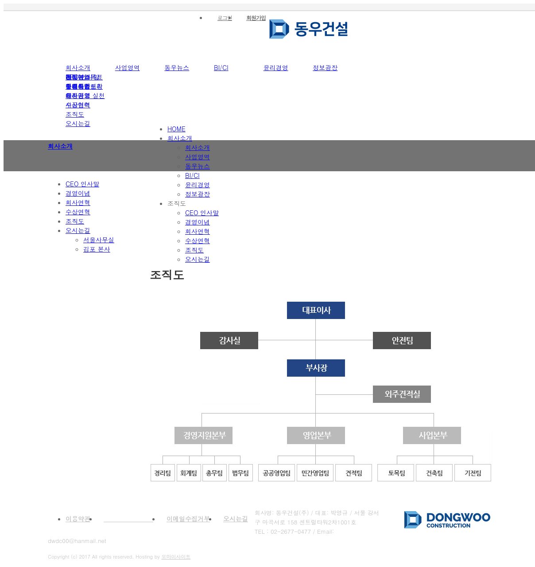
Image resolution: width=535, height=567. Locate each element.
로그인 (224, 17)
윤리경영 (276, 67)
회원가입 (256, 17)
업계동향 (78, 86)
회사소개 (78, 67)
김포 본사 (96, 248)
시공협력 (78, 104)
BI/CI (221, 67)
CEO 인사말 (82, 183)
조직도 (75, 114)
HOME (176, 128)
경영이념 (78, 193)
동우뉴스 (176, 67)
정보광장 (325, 67)
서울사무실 (98, 239)
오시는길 (78, 123)
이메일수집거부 (188, 518)
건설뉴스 (78, 76)
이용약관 (78, 518)
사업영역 (127, 67)
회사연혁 (78, 202)
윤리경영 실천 (85, 95)
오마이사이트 (175, 556)
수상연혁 (78, 211)
